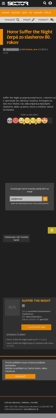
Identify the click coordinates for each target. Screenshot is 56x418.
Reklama (25, 402)
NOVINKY (5, 12)
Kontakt (34, 402)
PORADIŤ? (43, 19)
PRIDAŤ (27, 19)
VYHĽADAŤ (10, 19)
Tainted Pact (27, 314)
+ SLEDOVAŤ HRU (36, 327)
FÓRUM (47, 12)
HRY (30, 12)
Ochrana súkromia (12, 402)
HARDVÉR (38, 12)
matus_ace (31, 49)
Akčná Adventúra (34, 316)
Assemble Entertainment (39, 311)
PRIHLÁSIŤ (20, 376)
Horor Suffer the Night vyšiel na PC (22, 339)
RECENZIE (15, 12)
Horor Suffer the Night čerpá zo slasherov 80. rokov (30, 343)
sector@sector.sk (31, 409)
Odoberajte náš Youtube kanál (16, 238)
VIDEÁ (24, 12)
